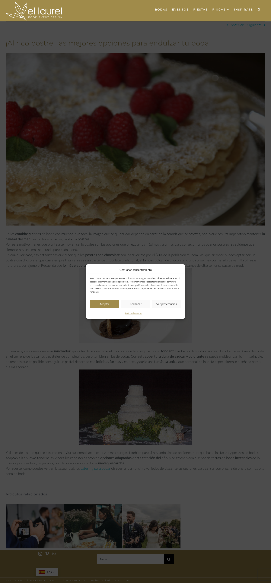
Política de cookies (133, 313)
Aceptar (104, 304)
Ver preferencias (166, 304)
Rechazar (135, 304)
